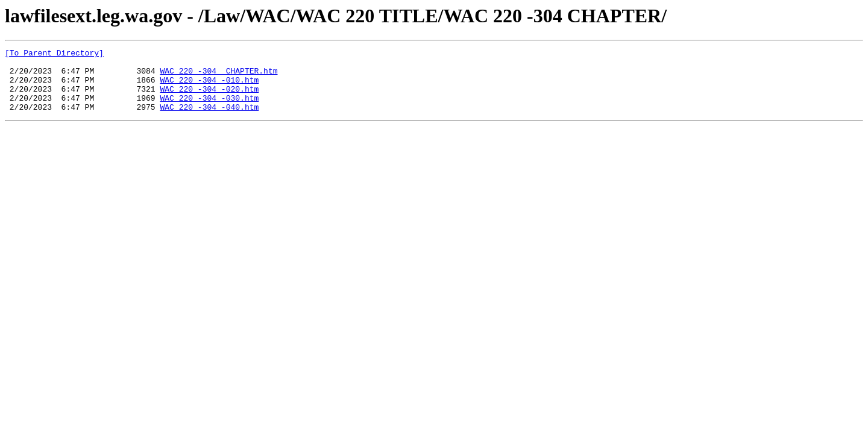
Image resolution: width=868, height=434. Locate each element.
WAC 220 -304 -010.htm (209, 86)
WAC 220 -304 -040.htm (209, 119)
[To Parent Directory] (54, 54)
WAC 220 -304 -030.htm (209, 108)
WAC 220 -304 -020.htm (209, 97)
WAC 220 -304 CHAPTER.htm (218, 76)
